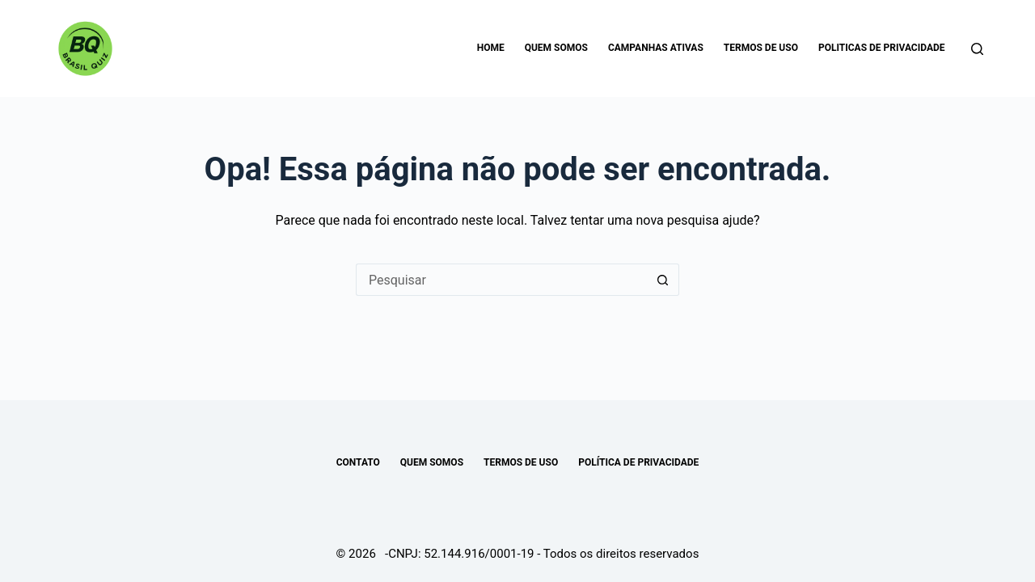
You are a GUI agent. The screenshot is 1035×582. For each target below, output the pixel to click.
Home (491, 47)
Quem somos (556, 47)
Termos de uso (761, 47)
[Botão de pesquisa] (663, 280)
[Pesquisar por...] (501, 280)
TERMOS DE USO (521, 462)
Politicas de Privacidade (881, 47)
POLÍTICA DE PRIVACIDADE (638, 462)
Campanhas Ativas (655, 47)
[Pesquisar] (977, 49)
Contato (358, 462)
